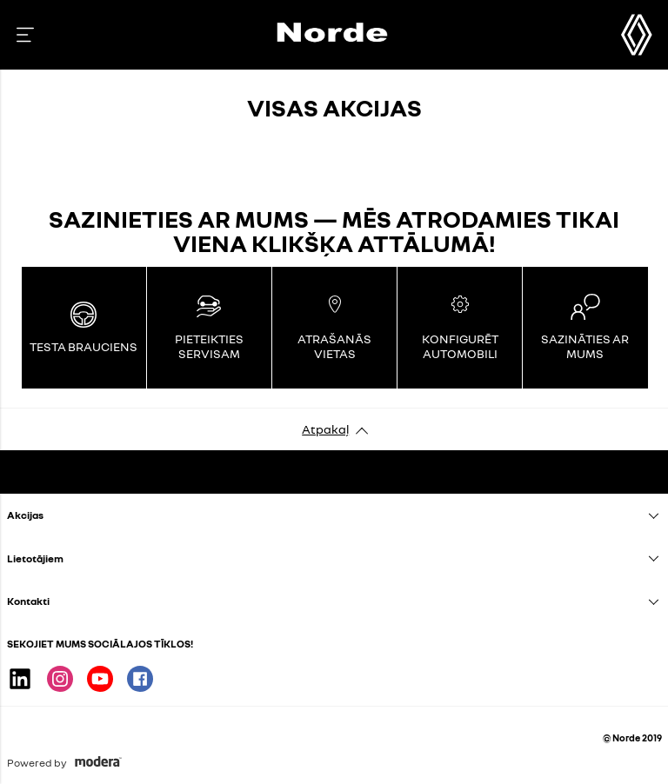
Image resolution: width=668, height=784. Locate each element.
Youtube (100, 679)
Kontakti (28, 601)
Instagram (60, 679)
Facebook (140, 679)
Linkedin (20, 679)
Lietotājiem (35, 558)
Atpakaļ (325, 429)
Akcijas (25, 515)
